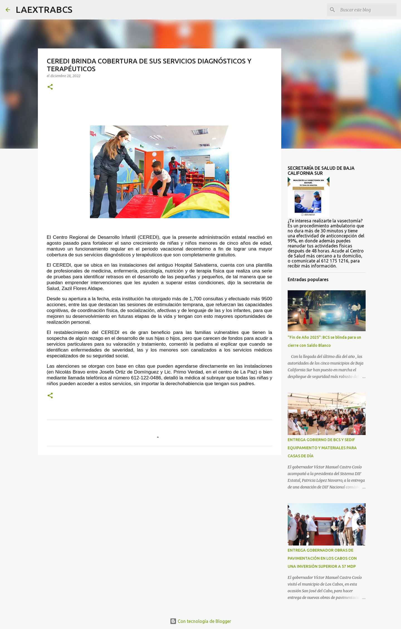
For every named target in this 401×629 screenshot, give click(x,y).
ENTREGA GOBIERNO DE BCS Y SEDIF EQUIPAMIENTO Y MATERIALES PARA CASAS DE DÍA (322, 448)
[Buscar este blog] (367, 9)
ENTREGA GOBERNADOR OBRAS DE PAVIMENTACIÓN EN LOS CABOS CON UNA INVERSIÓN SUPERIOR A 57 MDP (322, 558)
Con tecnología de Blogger (200, 621)
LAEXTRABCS (44, 9)
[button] (50, 87)
